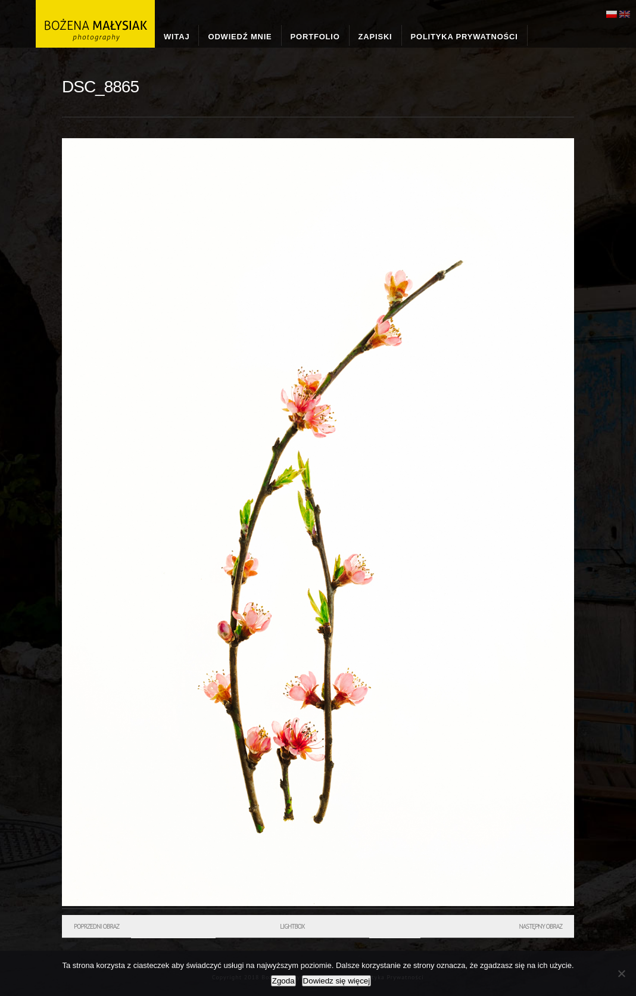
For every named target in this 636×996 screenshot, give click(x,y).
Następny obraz (540, 926)
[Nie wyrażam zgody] (621, 973)
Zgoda (283, 980)
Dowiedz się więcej (336, 980)
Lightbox (292, 926)
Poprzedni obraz (96, 926)
